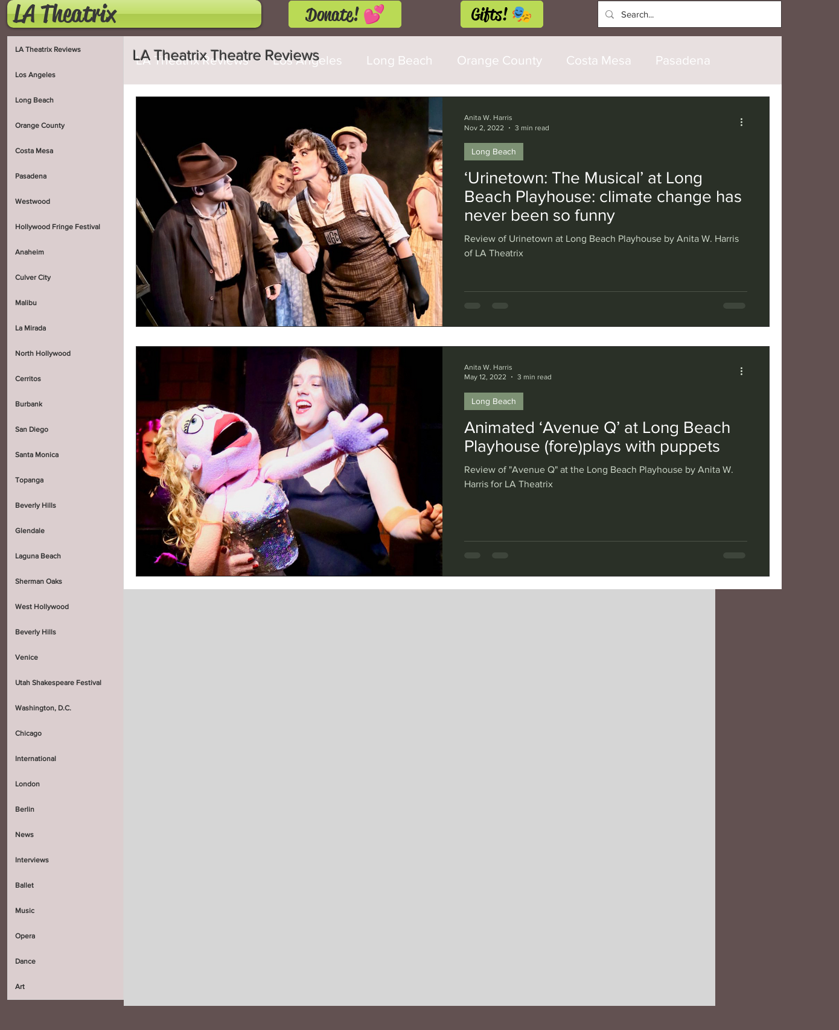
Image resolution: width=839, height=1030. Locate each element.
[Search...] (688, 14)
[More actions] (745, 122)
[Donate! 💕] (345, 14)
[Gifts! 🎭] (502, 14)
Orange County (499, 60)
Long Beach (493, 151)
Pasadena (683, 60)
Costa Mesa (598, 60)
